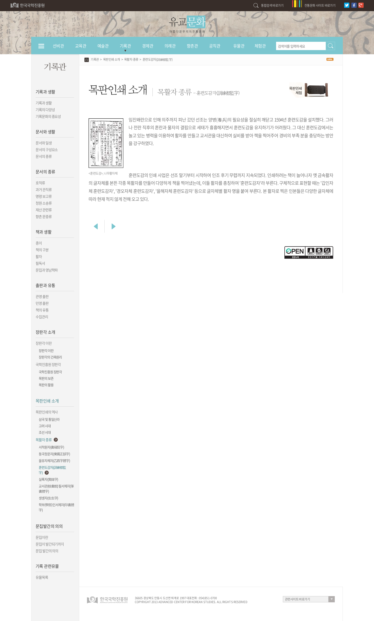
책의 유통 (42, 309)
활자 (39, 256)
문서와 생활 (45, 131)
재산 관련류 (44, 209)
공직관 (214, 46)
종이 (39, 242)
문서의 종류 (44, 156)
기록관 (125, 46)
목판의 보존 (46, 378)
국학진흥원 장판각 (48, 364)
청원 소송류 (44, 203)
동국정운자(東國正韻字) (54, 453)
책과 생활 (43, 232)
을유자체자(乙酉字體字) (54, 460)
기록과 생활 (45, 91)
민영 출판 (42, 303)
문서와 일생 (44, 142)
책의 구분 (42, 249)
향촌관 (192, 46)
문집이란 (42, 537)
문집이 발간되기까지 (50, 544)
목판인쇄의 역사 (47, 411)
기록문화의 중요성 (48, 116)
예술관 (103, 46)
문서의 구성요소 (47, 149)
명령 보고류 (44, 196)
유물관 (238, 46)
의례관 (170, 46)
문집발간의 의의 (49, 526)
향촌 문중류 (44, 216)
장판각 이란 (44, 343)
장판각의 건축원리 (50, 356)
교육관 (80, 46)
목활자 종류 (44, 439)
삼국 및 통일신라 (49, 419)
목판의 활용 (46, 384)
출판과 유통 (45, 285)
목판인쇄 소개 (47, 401)
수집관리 (42, 316)
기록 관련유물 (47, 566)
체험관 (260, 46)
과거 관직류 (44, 189)
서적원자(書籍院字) (51, 447)
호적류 (40, 182)
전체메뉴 (41, 48)
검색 (330, 46)
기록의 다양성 (45, 109)
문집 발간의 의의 (47, 550)
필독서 (40, 263)
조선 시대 (45, 432)
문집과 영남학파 (47, 269)
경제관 (147, 46)
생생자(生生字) (48, 497)
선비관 (58, 46)
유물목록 (42, 577)
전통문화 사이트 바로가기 (319, 5)
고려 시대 (45, 425)
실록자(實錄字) (48, 479)
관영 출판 (42, 296)
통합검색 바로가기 (272, 5)
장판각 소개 (45, 332)
